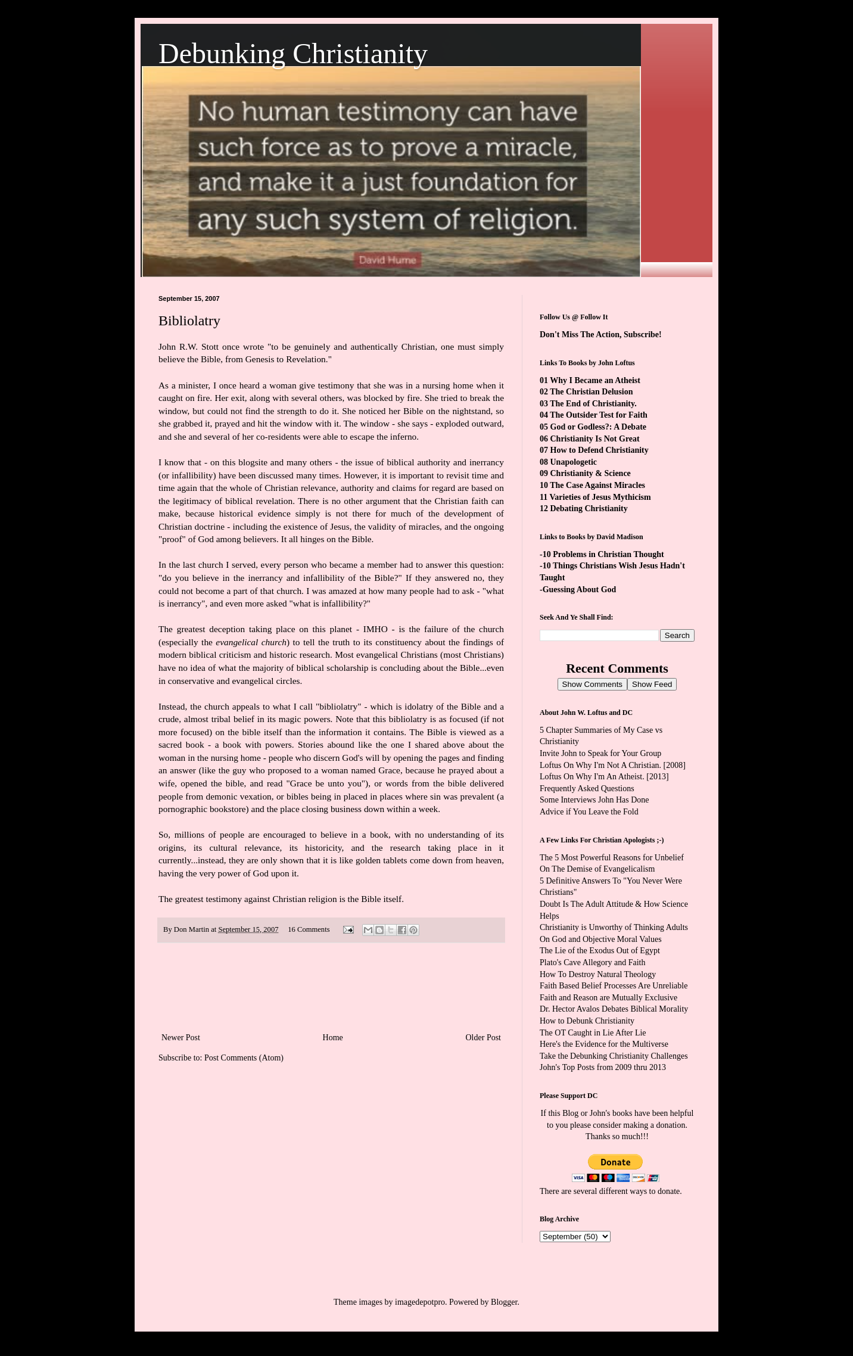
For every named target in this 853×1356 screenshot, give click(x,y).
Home (333, 1037)
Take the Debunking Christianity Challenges (614, 1056)
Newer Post (180, 1037)
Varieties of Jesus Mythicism (599, 497)
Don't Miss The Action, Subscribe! (601, 334)
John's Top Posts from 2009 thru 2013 (603, 1067)
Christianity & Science (590, 473)
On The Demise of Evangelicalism (597, 868)
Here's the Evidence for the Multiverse (604, 1044)
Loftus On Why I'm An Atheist (591, 776)
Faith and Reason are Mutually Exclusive (608, 997)
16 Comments (308, 929)
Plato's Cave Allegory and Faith (593, 962)
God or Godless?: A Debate (598, 426)
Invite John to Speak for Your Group (600, 753)
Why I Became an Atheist (595, 380)
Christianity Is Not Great (595, 438)
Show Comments (592, 684)
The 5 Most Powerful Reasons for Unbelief (612, 857)
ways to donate (655, 1191)
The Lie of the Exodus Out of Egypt (600, 950)
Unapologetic (573, 462)
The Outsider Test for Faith (598, 414)
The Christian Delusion (591, 391)
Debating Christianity (589, 508)
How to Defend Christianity (599, 450)
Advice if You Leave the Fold (589, 811)
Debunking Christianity (293, 53)
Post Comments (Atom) (244, 1057)
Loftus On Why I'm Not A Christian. (600, 765)
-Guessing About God (578, 589)
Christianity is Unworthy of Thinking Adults (614, 927)
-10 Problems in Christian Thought (602, 554)
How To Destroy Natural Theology (598, 974)
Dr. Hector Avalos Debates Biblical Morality (614, 1008)
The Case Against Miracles (597, 485)
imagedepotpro (420, 1302)
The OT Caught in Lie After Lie (593, 1032)
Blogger (504, 1302)
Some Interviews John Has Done (594, 799)
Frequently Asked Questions (587, 788)
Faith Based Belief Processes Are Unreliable (613, 985)
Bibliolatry (189, 320)
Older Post (484, 1037)
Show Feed (652, 684)
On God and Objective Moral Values (601, 939)
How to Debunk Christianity (587, 1020)
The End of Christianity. (593, 403)
